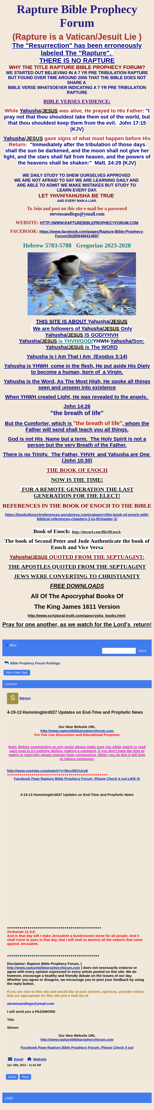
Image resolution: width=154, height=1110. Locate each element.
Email (18, 1059)
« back (9, 1097)
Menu (10, 645)
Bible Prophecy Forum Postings (32, 663)
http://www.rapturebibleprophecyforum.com (77, 731)
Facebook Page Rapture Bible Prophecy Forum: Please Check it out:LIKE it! (77, 779)
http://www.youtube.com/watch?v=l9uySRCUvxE (47, 771)
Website (39, 1059)
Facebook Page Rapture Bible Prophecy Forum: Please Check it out (77, 1047)
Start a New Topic (17, 672)
